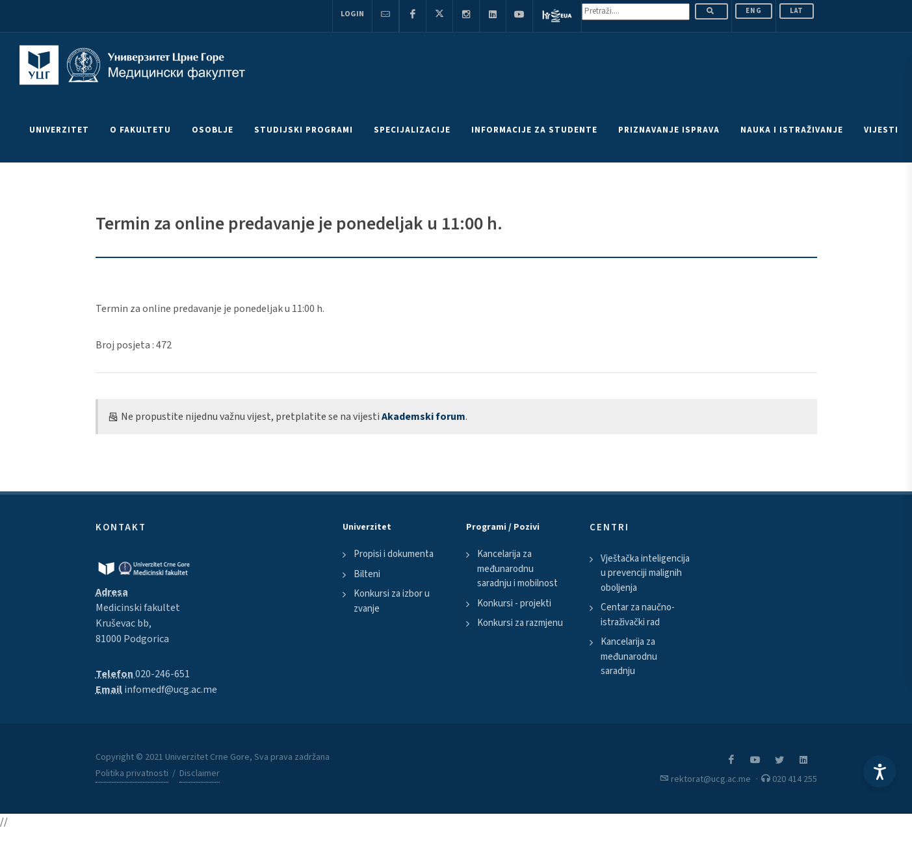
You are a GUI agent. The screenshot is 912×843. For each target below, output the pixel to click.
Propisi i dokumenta (394, 554)
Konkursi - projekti (514, 603)
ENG (754, 11)
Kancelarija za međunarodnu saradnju (629, 656)
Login (352, 13)
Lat (796, 11)
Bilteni (367, 574)
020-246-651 (162, 674)
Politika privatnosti (132, 773)
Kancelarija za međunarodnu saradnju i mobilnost (517, 568)
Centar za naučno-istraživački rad (638, 615)
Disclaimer (199, 773)
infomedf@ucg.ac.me (170, 689)
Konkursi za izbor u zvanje (392, 601)
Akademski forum (423, 416)
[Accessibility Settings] (879, 771)
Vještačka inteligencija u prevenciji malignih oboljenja (645, 573)
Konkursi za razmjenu (520, 623)
